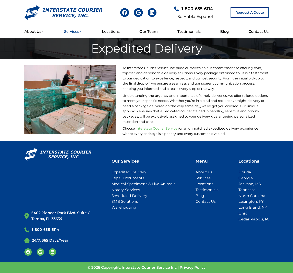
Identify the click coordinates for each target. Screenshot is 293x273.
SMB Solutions (125, 201)
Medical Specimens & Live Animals (143, 184)
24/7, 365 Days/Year (50, 240)
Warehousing (124, 207)
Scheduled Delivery (129, 196)
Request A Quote (249, 12)
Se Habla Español (195, 16)
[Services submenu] (81, 32)
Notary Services (126, 190)
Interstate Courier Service (156, 128)
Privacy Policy (193, 267)
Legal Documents (128, 178)
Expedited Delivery (129, 172)
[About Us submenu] (43, 32)
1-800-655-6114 (197, 8)
